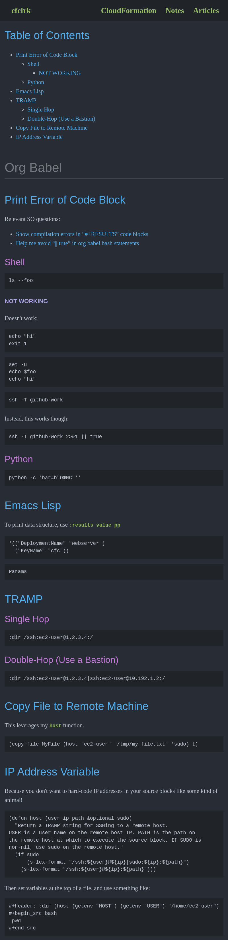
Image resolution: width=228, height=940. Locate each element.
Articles (206, 10)
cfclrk (21, 10)
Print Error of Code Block (46, 54)
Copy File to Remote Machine (52, 127)
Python (35, 82)
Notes (174, 10)
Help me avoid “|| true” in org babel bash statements (77, 243)
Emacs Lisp (30, 91)
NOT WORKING (60, 73)
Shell (33, 63)
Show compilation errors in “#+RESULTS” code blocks (82, 234)
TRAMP (26, 100)
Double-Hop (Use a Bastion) (61, 118)
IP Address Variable (39, 136)
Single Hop (40, 109)
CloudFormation (129, 10)
